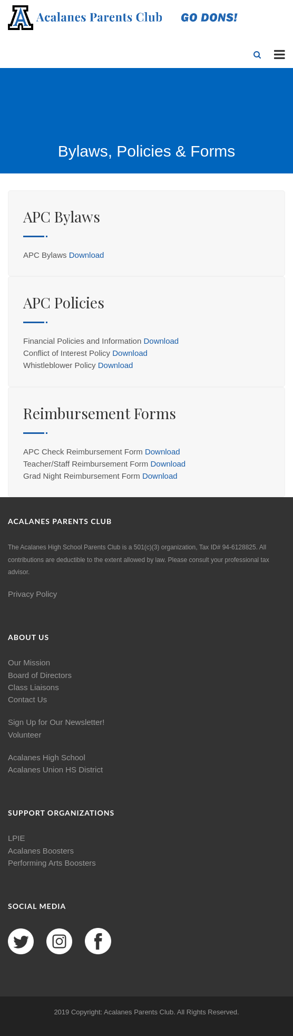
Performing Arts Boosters (52, 862)
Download (86, 254)
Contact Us (27, 699)
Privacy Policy (32, 593)
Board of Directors (40, 675)
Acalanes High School (46, 757)
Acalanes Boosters (41, 850)
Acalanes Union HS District (55, 769)
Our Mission (29, 662)
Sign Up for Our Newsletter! (56, 722)
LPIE (16, 838)
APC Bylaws (61, 216)
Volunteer (24, 734)
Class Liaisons (33, 687)
